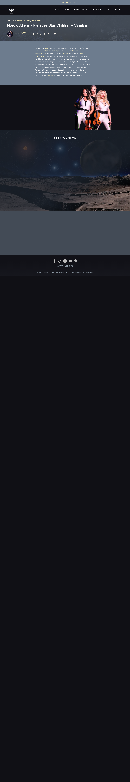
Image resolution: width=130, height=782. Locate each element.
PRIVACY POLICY (61, 569)
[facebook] (56, 2)
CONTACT (89, 569)
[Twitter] (37, 34)
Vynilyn (50, 75)
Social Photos (36, 21)
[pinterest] (70, 2)
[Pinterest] (51, 34)
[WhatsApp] (44, 34)
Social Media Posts (23, 21)
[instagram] (63, 2)
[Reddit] (41, 34)
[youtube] (67, 2)
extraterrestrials (41, 54)
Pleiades (64, 54)
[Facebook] (33, 34)
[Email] (55, 34)
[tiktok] (59, 2)
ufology (56, 51)
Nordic (47, 48)
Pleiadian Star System (43, 51)
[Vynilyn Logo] (11, 6)
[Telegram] (48, 34)
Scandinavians (40, 56)
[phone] (74, 2)
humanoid (75, 51)
